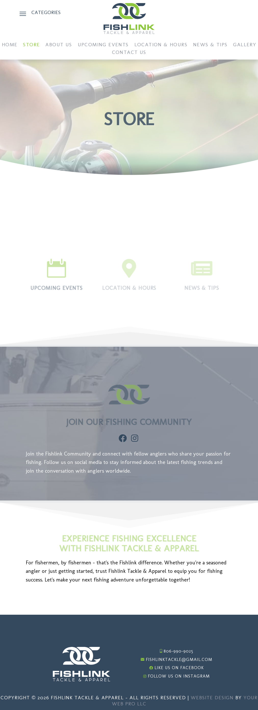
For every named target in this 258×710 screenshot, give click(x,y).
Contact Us (129, 52)
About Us (58, 45)
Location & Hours (160, 45)
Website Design (212, 697)
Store (31, 45)
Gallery (244, 45)
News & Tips (210, 45)
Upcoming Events (103, 45)
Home (10, 45)
